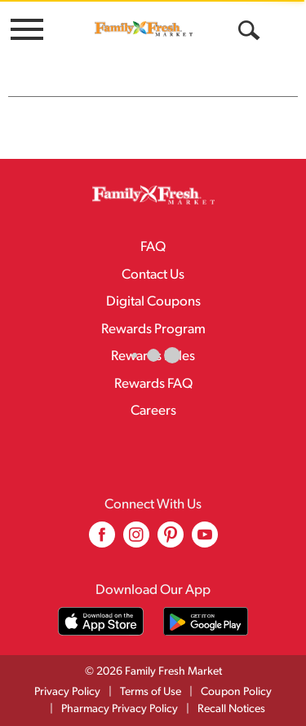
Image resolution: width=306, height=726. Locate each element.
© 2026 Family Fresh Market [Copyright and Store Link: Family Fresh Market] (153, 672)
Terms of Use (150, 692)
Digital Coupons (153, 302)
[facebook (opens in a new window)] (102, 541)
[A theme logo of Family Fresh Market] (144, 28)
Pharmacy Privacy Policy (119, 709)
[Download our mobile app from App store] (101, 621)
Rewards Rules (153, 356)
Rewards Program (153, 330)
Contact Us (153, 275)
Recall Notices (231, 709)
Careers (153, 411)
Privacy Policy (67, 692)
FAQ (153, 247)
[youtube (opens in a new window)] (205, 541)
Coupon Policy (236, 692)
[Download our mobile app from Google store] (206, 621)
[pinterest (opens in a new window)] (170, 541)
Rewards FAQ (153, 384)
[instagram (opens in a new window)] (136, 541)
